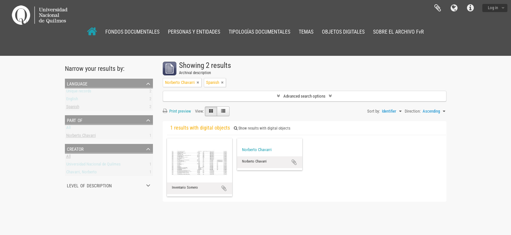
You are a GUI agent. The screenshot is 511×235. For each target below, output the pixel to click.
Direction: (413, 111)
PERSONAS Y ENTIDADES (194, 32)
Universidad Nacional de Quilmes (93, 165)
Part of (75, 120)
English (72, 100)
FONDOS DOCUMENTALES (132, 32)
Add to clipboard (224, 188)
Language (454, 8)
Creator (75, 148)
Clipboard (437, 8)
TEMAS (306, 32)
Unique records (78, 92)
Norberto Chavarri (81, 136)
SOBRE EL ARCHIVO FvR (398, 32)
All (68, 128)
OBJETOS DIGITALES (343, 32)
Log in (493, 7)
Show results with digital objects (262, 128)
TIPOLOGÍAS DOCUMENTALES (259, 32)
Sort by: (373, 111)
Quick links (470, 8)
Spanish (72, 107)
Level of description (89, 185)
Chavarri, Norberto (81, 173)
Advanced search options (304, 96)
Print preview (177, 111)
